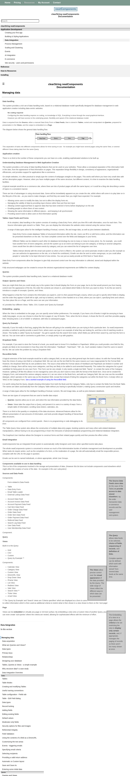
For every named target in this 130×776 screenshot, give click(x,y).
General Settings (94, 348)
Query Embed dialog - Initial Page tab (103, 260)
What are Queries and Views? (100, 117)
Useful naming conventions (98, 155)
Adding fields (93, 170)
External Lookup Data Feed (99, 342)
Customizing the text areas (98, 195)
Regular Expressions (96, 323)
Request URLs (94, 351)
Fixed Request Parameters (98, 358)
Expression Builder (95, 276)
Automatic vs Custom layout (99, 210)
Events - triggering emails (98, 198)
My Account (44, 3)
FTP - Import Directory (97, 397)
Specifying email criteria (97, 201)
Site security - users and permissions (19, 63)
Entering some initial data (98, 216)
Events (7, 51)
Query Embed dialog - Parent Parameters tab (106, 254)
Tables (90, 146)
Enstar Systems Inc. (64, 773)
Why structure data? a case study (101, 136)
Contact (57, 3)
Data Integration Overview (98, 139)
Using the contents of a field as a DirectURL (105, 192)
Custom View (93, 296)
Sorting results (93, 308)
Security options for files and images (102, 182)
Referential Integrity (95, 185)
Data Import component (95, 368)
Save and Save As (95, 213)
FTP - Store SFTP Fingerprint (99, 394)
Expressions (93, 273)
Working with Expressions (98, 280)
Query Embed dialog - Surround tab (102, 251)
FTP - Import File (94, 400)
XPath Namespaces (96, 354)
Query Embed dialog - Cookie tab (101, 266)
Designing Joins (94, 232)
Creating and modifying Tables (100, 152)
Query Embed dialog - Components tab (103, 248)
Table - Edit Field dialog (97, 161)
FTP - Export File (95, 412)
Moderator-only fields (96, 179)
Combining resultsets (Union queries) (102, 235)
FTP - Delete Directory (97, 406)
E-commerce (10, 59)
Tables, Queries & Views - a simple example (105, 133)
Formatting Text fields (96, 302)
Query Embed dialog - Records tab (102, 257)
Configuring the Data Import (99, 374)
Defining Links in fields (97, 311)
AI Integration (10, 55)
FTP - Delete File (95, 409)
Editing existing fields (96, 173)
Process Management (13, 44)
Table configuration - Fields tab (100, 158)
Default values (93, 176)
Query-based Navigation (97, 238)
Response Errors (94, 364)
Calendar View (94, 329)
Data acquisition (94, 114)
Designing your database (98, 130)
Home (7, 3)
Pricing (17, 3)
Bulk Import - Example (97, 384)
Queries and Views (95, 223)
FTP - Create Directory (97, 403)
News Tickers (93, 332)
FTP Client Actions (95, 391)
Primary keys (93, 124)
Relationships (93, 127)
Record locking (94, 167)
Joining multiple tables (97, 229)
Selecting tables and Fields (98, 226)
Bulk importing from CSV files (99, 381)
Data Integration (11, 40)
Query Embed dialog (96, 245)
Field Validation (94, 188)
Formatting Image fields (97, 305)
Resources (29, 3)
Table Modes (93, 149)
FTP (88, 388)
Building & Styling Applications (17, 36)
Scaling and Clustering (14, 48)
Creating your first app (13, 33)
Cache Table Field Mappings (99, 361)
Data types (92, 121)
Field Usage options (96, 299)
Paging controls (94, 317)
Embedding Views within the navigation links (105, 326)
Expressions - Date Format (98, 289)
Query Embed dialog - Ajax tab (100, 263)
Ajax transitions (94, 314)
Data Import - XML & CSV (98, 339)
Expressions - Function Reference (101, 283)
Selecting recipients (95, 204)
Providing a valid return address (100, 207)
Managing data (94, 111)
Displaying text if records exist (100, 320)
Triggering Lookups (95, 345)
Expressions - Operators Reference (102, 286)
